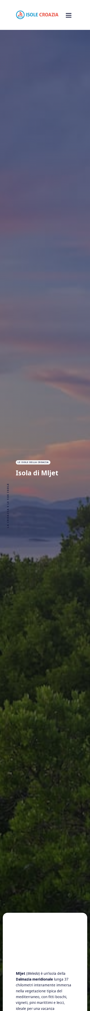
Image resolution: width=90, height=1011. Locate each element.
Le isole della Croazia (33, 462)
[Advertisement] (45, 947)
